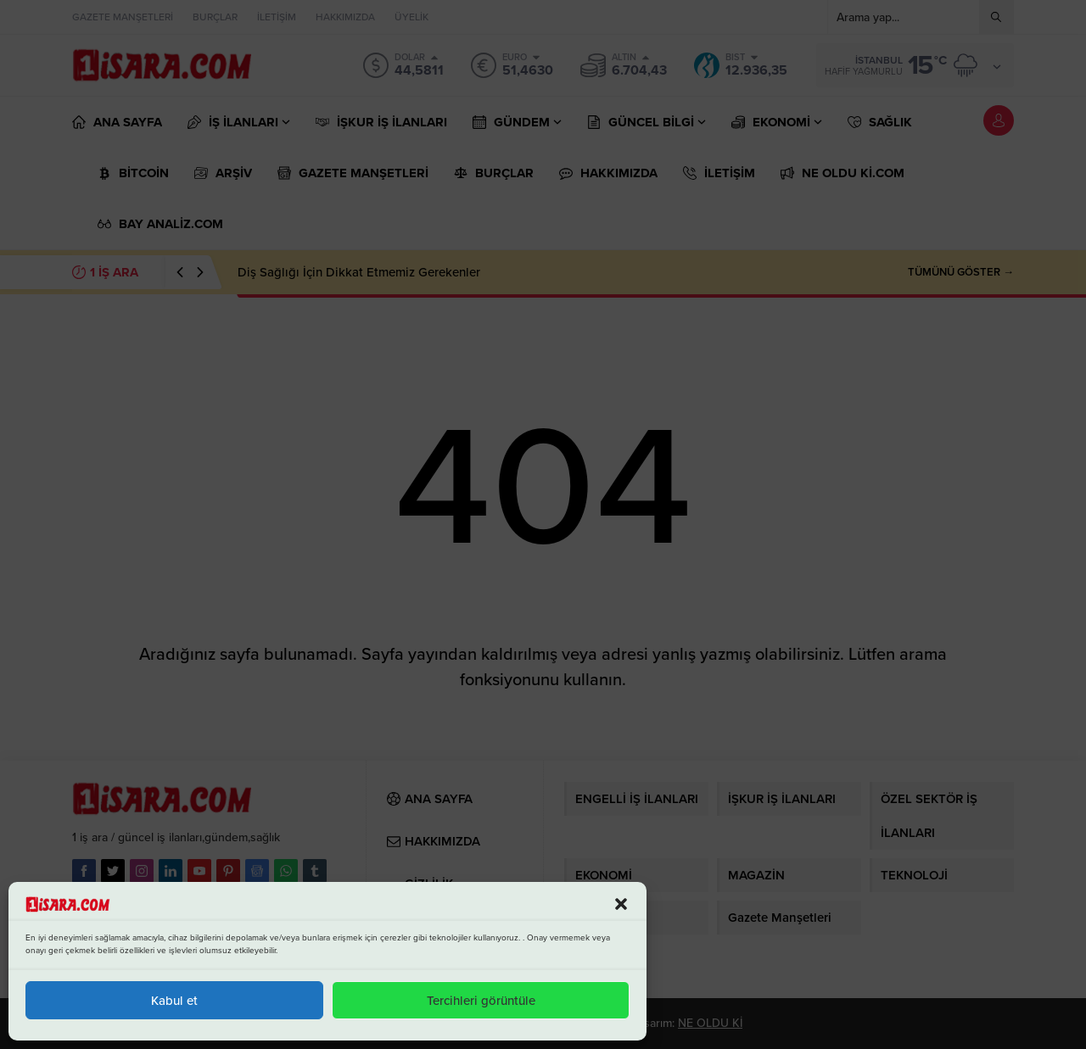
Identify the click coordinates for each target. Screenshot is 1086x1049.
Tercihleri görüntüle (481, 1000)
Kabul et (174, 1000)
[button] (621, 904)
